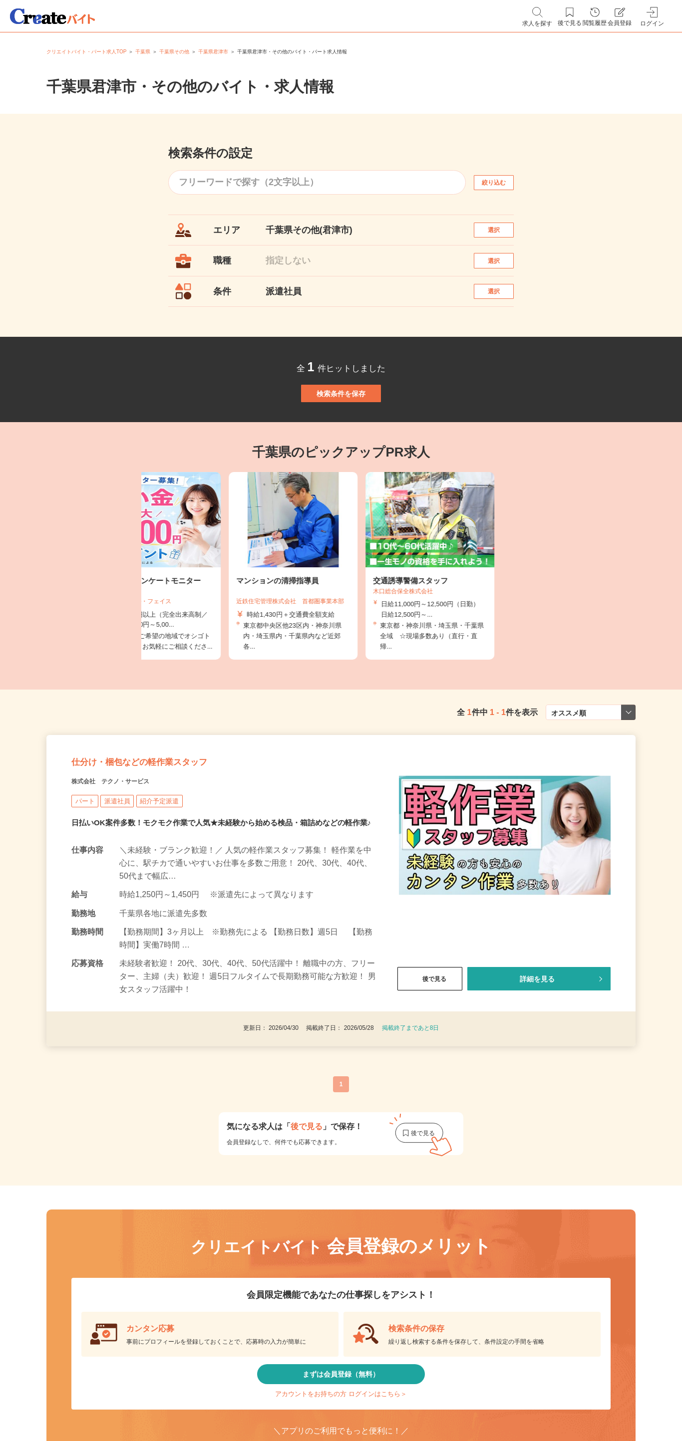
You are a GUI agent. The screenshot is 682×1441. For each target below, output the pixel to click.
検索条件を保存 (341, 431)
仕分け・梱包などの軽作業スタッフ (177, 821)
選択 (503, 235)
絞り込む (503, 182)
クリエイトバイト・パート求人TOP (86, 51)
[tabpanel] (341, 614)
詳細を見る (537, 1058)
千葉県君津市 (213, 51)
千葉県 (142, 51)
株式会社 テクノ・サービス (129, 847)
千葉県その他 (174, 51)
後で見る (430, 1058)
